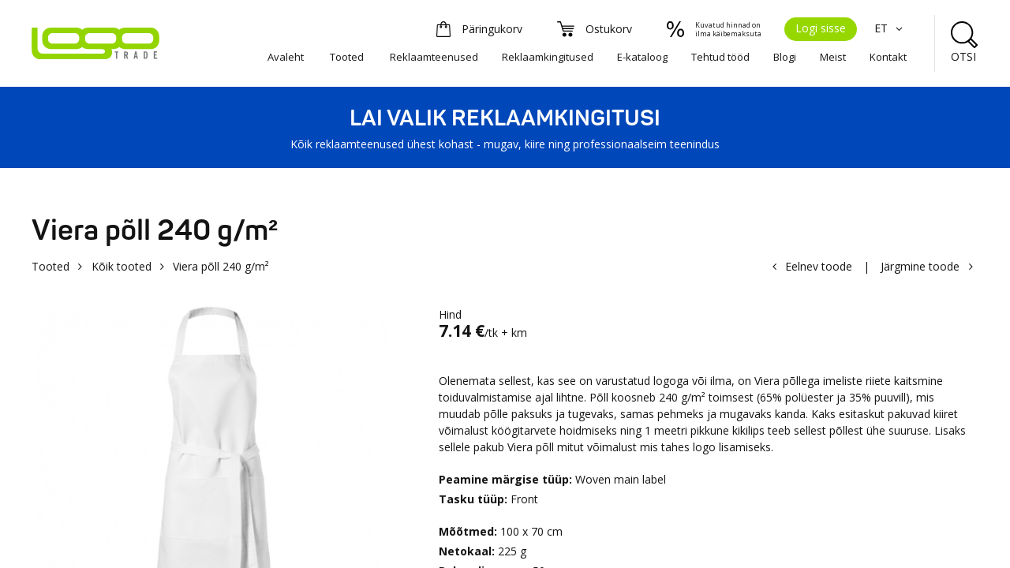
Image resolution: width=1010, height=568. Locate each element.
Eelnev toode (818, 266)
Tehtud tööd (720, 57)
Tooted (347, 57)
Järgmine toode (920, 266)
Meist (833, 57)
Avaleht (285, 57)
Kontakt (888, 57)
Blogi (784, 57)
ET (890, 28)
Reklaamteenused (434, 57)
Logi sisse (820, 28)
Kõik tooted (122, 266)
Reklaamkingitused (547, 57)
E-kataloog (642, 57)
